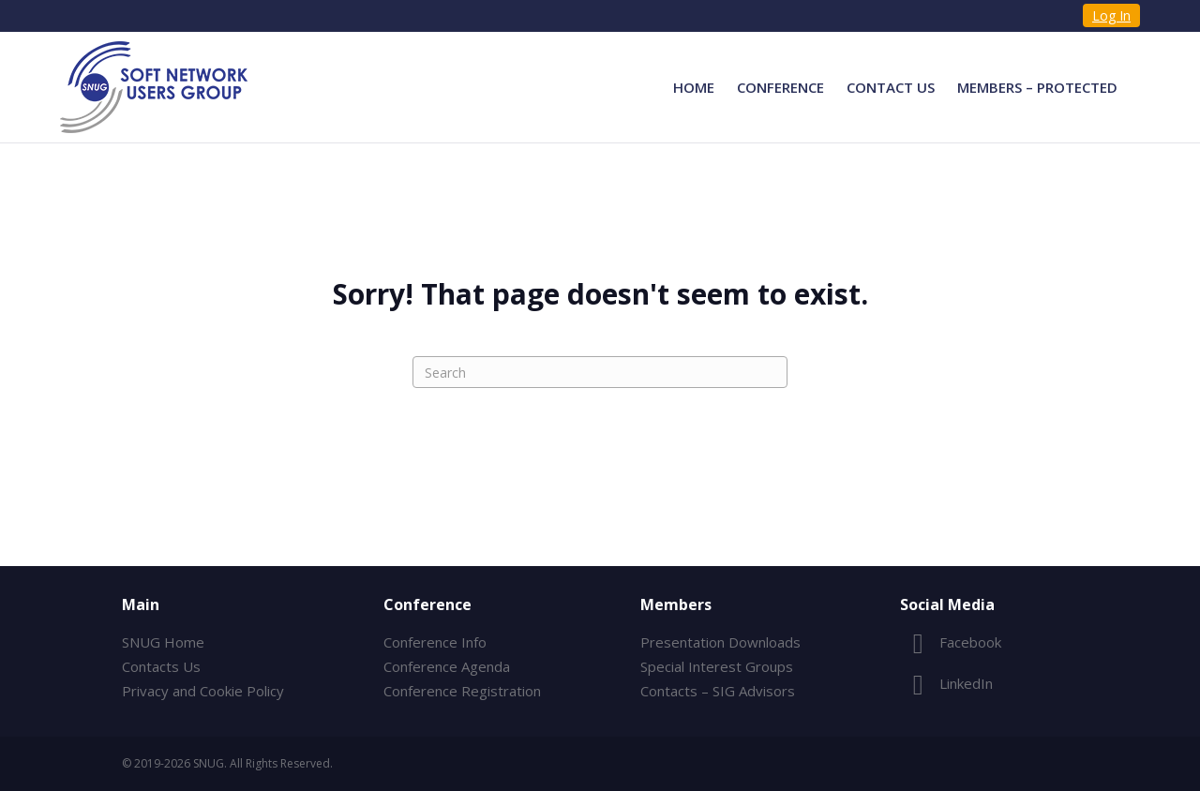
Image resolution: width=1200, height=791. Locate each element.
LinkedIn (946, 683)
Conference (780, 87)
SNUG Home (163, 642)
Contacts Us (161, 666)
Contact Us (891, 87)
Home (693, 87)
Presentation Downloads (720, 642)
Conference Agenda (446, 666)
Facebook (950, 642)
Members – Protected (1037, 87)
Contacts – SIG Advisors (717, 690)
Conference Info (435, 642)
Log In (1111, 15)
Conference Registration (462, 690)
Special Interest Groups (716, 666)
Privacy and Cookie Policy (203, 690)
